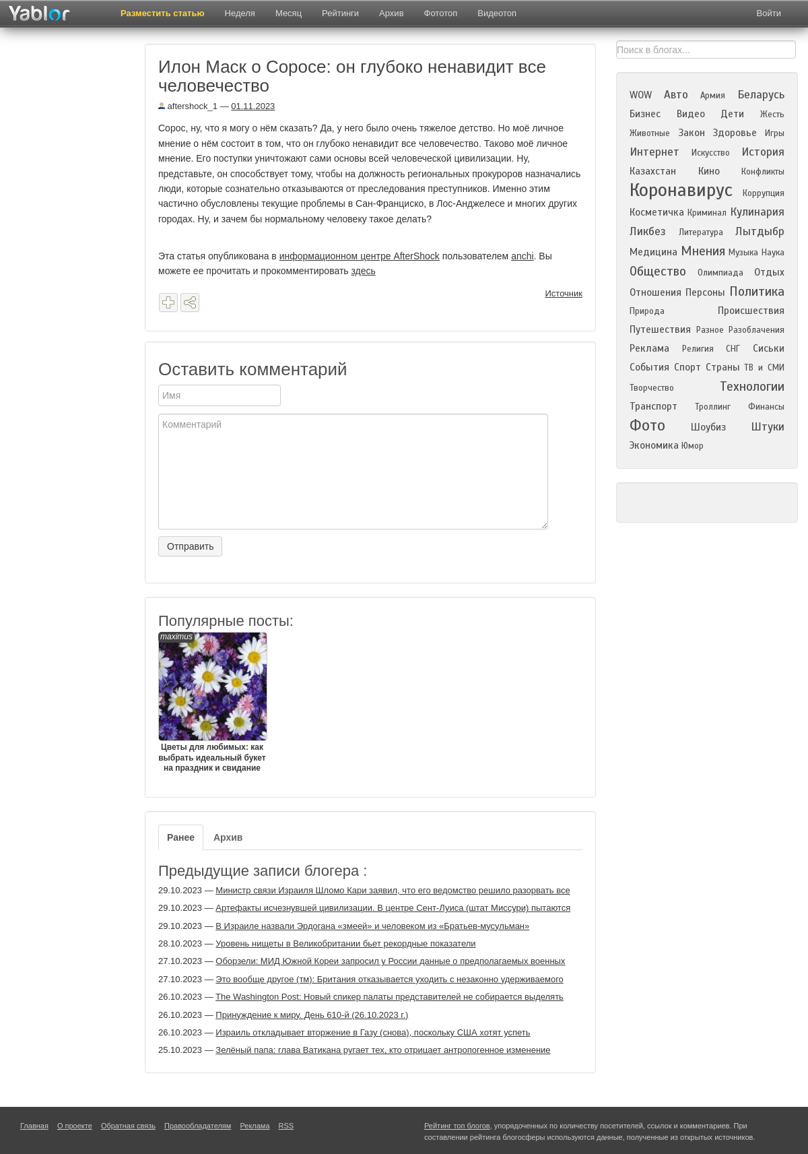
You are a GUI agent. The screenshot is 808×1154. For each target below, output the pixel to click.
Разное (710, 330)
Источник (564, 293)
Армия (712, 95)
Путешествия (660, 329)
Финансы (766, 407)
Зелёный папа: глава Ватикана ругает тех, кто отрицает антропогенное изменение (382, 1050)
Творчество (652, 388)
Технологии (752, 386)
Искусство (711, 153)
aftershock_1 (187, 106)
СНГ (733, 349)
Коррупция (763, 193)
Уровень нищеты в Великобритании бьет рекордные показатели (345, 943)
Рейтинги (340, 13)
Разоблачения (756, 330)
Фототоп (441, 13)
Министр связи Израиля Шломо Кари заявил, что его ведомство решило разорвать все (392, 890)
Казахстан (653, 171)
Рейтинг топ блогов (457, 1126)
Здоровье (734, 133)
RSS (286, 1126)
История (762, 152)
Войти (769, 13)
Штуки (767, 427)
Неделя (240, 13)
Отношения (655, 292)
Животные (650, 133)
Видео (691, 114)
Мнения (703, 251)
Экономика (654, 445)
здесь (363, 270)
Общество (658, 271)
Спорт (687, 367)
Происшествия (751, 310)
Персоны (705, 292)
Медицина (653, 252)
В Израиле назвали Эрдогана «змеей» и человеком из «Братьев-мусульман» (372, 926)
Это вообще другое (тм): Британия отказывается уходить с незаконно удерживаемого (389, 979)
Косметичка (657, 212)
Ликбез (648, 231)
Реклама (649, 348)
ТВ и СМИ (764, 367)
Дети (732, 114)
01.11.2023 (253, 106)
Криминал (707, 212)
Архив (391, 13)
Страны (723, 367)
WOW (641, 95)
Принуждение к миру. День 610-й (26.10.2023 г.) (311, 1015)
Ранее (181, 837)
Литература (701, 232)
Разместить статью (163, 13)
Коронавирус (681, 190)
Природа (647, 311)
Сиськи (768, 348)
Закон (691, 133)
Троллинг (713, 407)
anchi (522, 256)
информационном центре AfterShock (359, 256)
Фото (647, 425)
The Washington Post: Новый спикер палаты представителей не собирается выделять (389, 997)
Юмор (692, 446)
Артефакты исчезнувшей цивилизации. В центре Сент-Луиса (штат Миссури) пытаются (392, 908)
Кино (709, 171)
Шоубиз (708, 427)
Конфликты (762, 171)
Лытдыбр (759, 231)
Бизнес (645, 114)
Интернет (654, 152)
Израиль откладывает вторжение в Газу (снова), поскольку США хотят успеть (372, 1032)
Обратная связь (128, 1126)
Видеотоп (496, 13)
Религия (698, 349)
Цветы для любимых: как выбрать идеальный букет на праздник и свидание (212, 702)
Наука (773, 252)
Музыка (743, 252)
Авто (676, 95)
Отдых (769, 272)
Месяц (288, 13)
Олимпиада (720, 272)
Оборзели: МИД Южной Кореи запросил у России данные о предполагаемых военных (390, 961)
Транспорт (653, 406)
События (649, 367)
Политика (756, 291)
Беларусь (760, 95)
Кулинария (757, 212)
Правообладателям (197, 1126)
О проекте (74, 1126)
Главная (34, 1126)
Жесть (772, 114)
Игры (774, 133)
